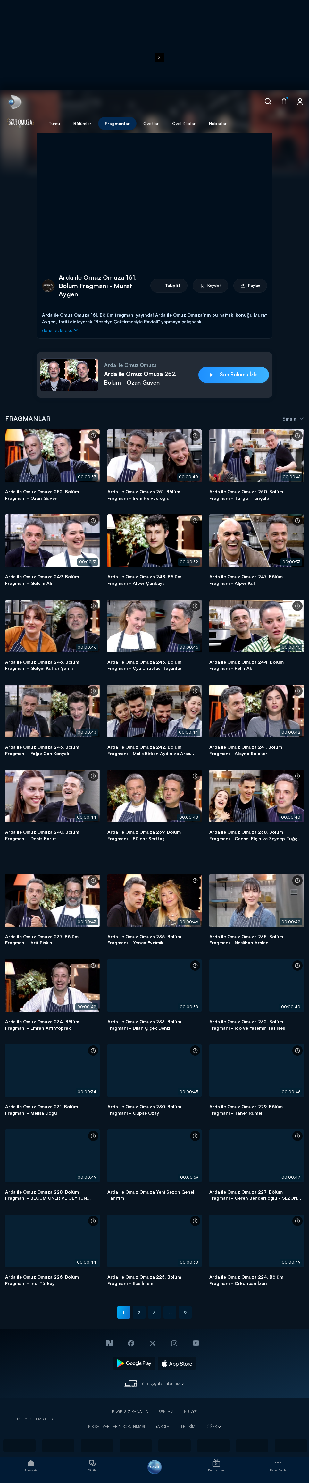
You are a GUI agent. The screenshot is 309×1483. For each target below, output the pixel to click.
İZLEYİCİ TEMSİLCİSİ (35, 1419)
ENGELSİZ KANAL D (130, 1411)
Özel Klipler (184, 123)
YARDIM (162, 1426)
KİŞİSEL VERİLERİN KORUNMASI (116, 1426)
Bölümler (82, 123)
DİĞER (211, 1426)
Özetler (151, 123)
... (169, 1312)
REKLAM (166, 1411)
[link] (14, 102)
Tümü (54, 123)
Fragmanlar (117, 123)
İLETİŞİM (187, 1426)
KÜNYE (190, 1411)
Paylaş (250, 285)
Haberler (218, 123)
